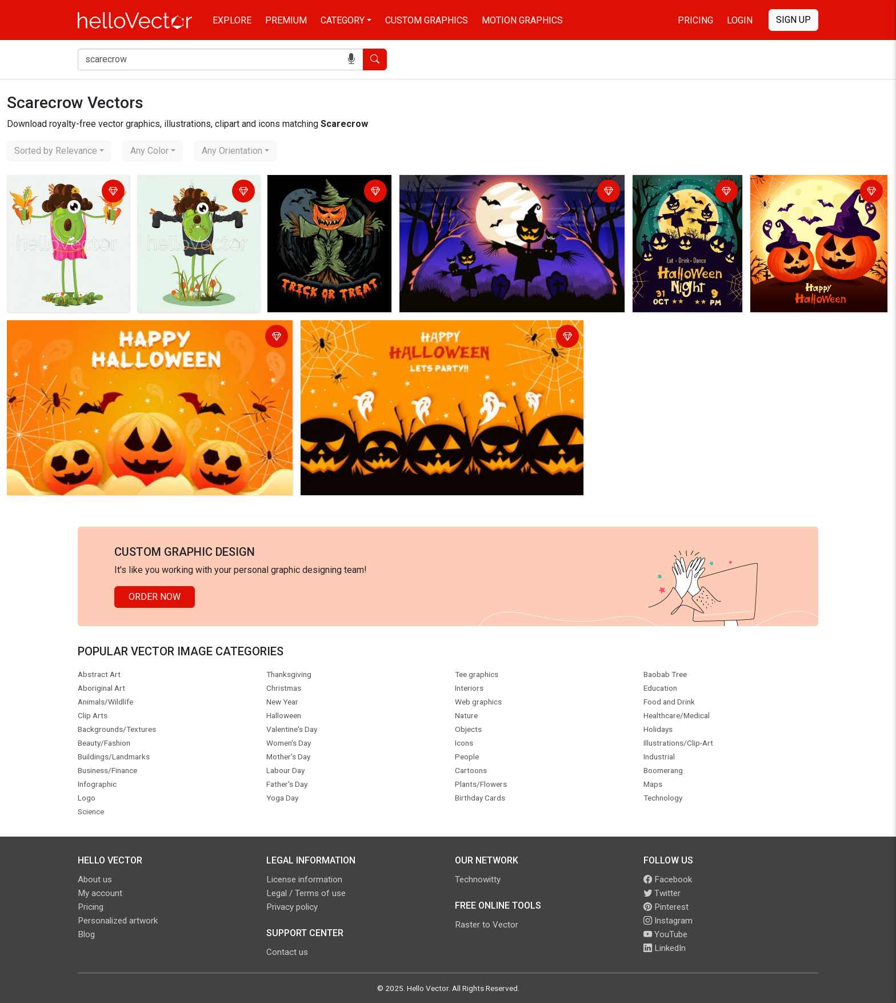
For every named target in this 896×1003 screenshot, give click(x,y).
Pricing (695, 20)
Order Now (155, 596)
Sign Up (793, 19)
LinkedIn (664, 948)
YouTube (665, 934)
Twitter (662, 893)
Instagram (668, 921)
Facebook (667, 879)
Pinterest (666, 907)
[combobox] (59, 151)
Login (740, 20)
